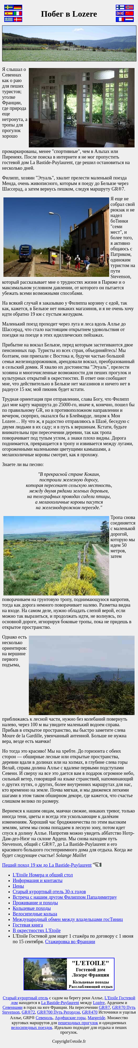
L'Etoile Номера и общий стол (43, 875)
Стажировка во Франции (70, 941)
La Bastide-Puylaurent (60, 1002)
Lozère (99, 1002)
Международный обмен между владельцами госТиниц (68, 919)
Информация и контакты (37, 880)
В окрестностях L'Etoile (37, 930)
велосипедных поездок (31, 1027)
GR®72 (28, 1012)
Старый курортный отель (25, 998)
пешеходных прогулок (78, 1022)
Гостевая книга (28, 925)
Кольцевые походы (32, 908)
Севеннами (12, 1007)
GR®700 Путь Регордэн (58, 1012)
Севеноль (44, 1017)
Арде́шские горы (70, 1017)
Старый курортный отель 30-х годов (49, 891)
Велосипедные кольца (35, 913)
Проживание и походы (35, 902)
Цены (18, 886)
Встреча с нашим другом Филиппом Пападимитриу (65, 897)
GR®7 (104, 1007)
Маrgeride (96, 1017)
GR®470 (89, 1012)
